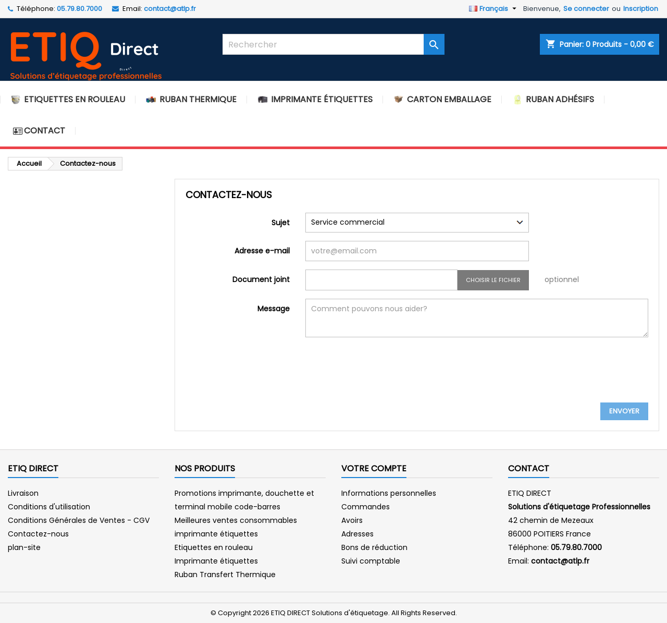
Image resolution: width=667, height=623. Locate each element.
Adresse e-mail (262, 250)
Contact (528, 468)
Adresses (357, 534)
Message (273, 308)
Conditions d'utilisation (49, 507)
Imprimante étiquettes (216, 561)
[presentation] (384, 377)
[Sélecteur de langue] (494, 9)
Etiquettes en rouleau (214, 547)
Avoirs (352, 520)
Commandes (365, 507)
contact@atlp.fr (170, 9)
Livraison (23, 493)
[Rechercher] (334, 44)
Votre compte (373, 468)
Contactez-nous (38, 534)
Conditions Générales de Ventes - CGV (79, 520)
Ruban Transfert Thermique (225, 574)
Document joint (261, 279)
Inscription (640, 9)
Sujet (280, 222)
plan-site (24, 547)
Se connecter (586, 9)
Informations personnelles (388, 493)
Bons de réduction (374, 547)
